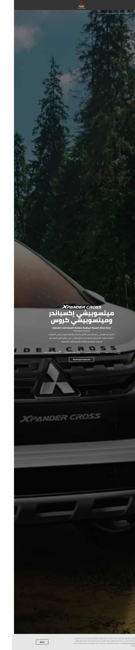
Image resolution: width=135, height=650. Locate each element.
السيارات (124, 13)
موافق (28, 642)
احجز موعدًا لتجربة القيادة (67, 359)
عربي (131, 13)
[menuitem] (113, 5)
